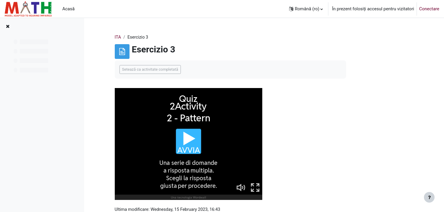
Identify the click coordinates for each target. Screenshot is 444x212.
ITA (147, 37)
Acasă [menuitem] (68, 8)
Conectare (429, 8)
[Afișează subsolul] (429, 197)
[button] (306, 9)
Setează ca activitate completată (179, 69)
